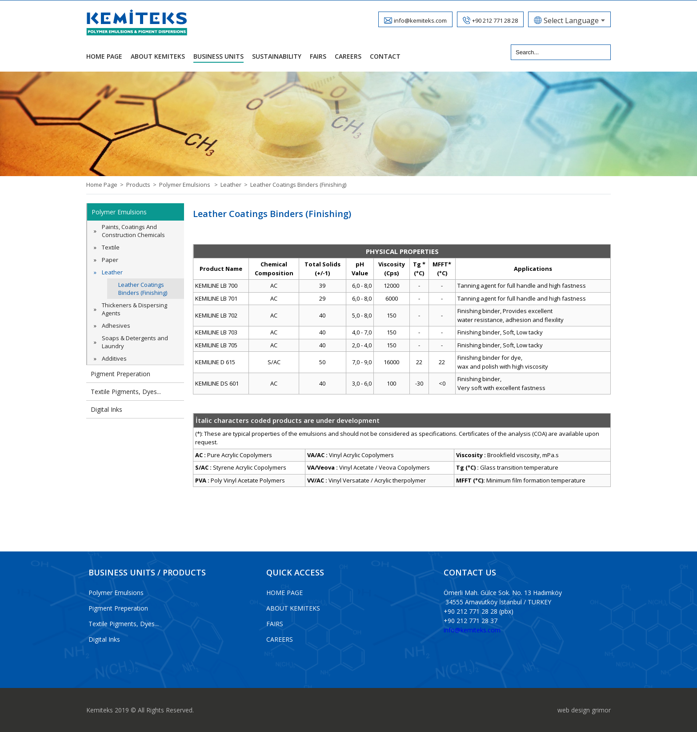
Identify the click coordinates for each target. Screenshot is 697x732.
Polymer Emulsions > (189, 185)
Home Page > (106, 185)
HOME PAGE (284, 592)
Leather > (235, 185)
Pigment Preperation (120, 374)
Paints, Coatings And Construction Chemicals (133, 231)
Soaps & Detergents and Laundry (135, 342)
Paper (110, 260)
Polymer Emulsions (119, 212)
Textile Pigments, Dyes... (126, 391)
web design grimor (584, 710)
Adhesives (116, 326)
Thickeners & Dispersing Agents (134, 309)
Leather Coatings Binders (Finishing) (298, 185)
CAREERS (279, 639)
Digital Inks (106, 409)
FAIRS (274, 623)
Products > (142, 185)
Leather (112, 272)
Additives (114, 358)
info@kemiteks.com (472, 630)
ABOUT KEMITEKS (293, 608)
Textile (111, 247)
